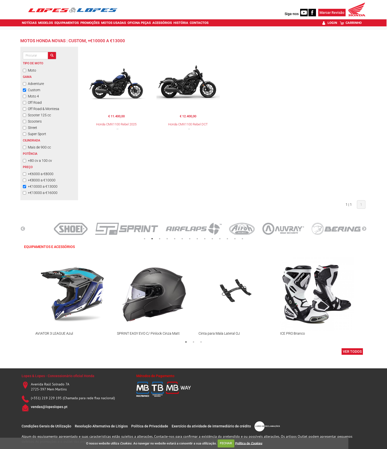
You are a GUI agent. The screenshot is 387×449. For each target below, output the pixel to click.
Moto (29, 70)
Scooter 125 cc (37, 115)
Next (364, 228)
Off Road (32, 103)
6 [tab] (182, 238)
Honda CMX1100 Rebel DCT (188, 124)
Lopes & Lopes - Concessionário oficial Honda (58, 376)
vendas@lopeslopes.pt (49, 407)
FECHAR (226, 443)
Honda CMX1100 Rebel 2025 (116, 124)
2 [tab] (152, 238)
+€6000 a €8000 (38, 174)
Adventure (33, 84)
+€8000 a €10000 (39, 180)
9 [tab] (204, 238)
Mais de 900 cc (37, 147)
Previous (22, 228)
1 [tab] (144, 238)
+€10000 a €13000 (40, 186)
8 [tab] (197, 238)
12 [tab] (227, 238)
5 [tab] (174, 238)
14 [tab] (242, 238)
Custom (31, 90)
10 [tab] (212, 238)
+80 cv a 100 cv (37, 161)
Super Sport (34, 134)
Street (30, 128)
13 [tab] (234, 238)
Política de (248, 443)
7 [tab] (189, 238)
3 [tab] (159, 238)
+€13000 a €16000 (40, 193)
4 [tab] (167, 238)
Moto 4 (31, 96)
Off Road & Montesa (41, 109)
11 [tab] (219, 238)
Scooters (32, 121)
